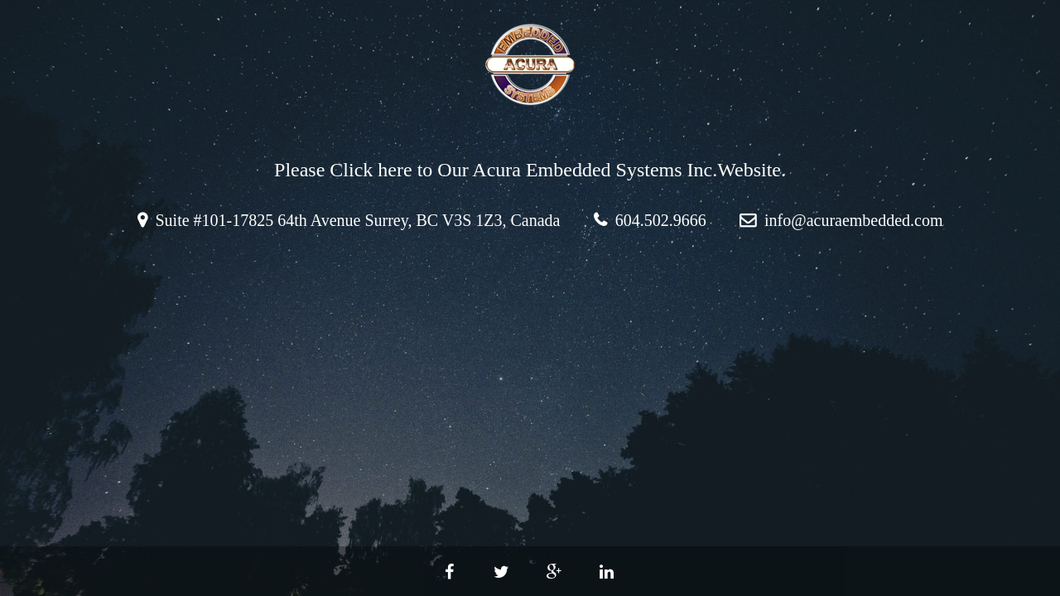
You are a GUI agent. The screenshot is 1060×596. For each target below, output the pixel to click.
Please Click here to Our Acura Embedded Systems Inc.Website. (530, 169)
